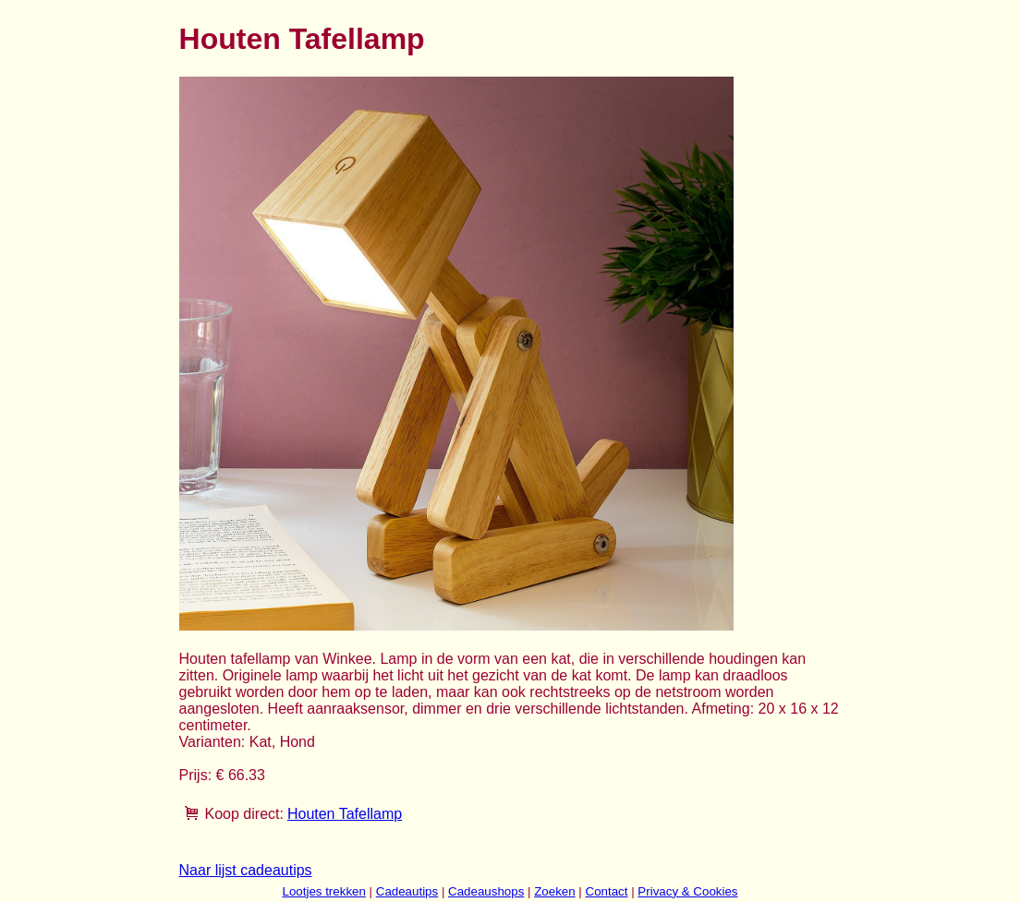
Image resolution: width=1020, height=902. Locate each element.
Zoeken (554, 891)
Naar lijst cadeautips (245, 870)
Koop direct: (244, 814)
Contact (607, 891)
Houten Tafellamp (344, 814)
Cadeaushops (486, 891)
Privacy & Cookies (687, 891)
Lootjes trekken (323, 891)
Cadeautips (407, 891)
